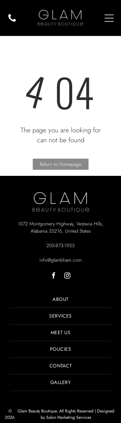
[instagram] (67, 276)
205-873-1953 (60, 245)
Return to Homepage (60, 164)
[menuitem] (60, 299)
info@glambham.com (60, 260)
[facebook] (53, 276)
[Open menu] (109, 18)
